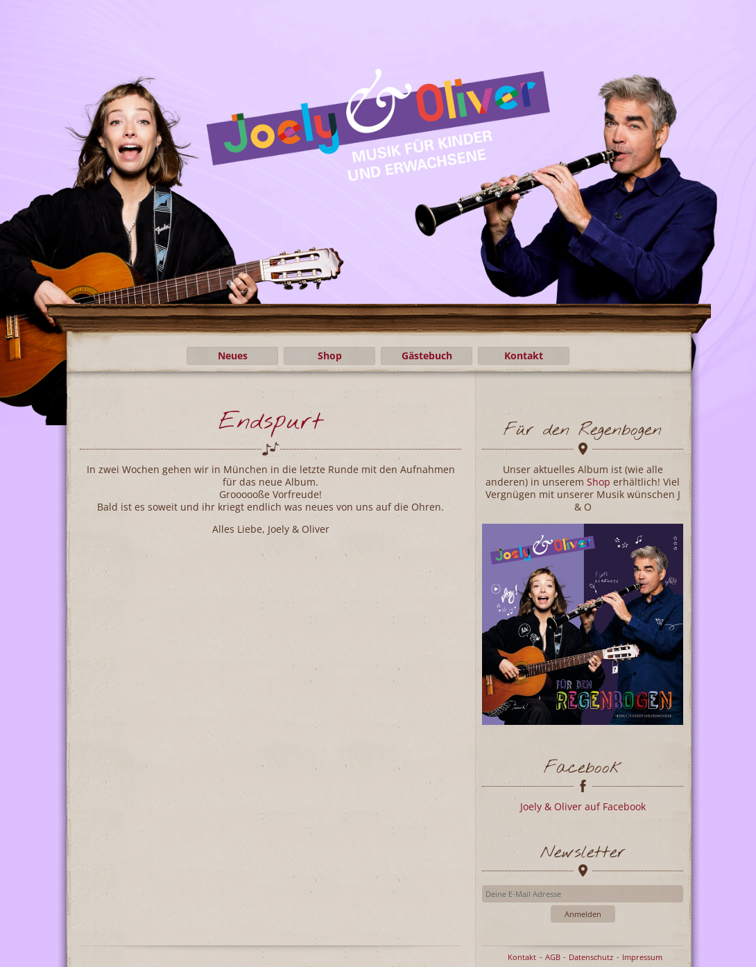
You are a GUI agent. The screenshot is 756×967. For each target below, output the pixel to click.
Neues (233, 355)
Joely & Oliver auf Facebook (583, 806)
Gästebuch (427, 355)
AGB (552, 957)
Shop (330, 355)
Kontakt (523, 355)
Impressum (642, 957)
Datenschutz (591, 957)
